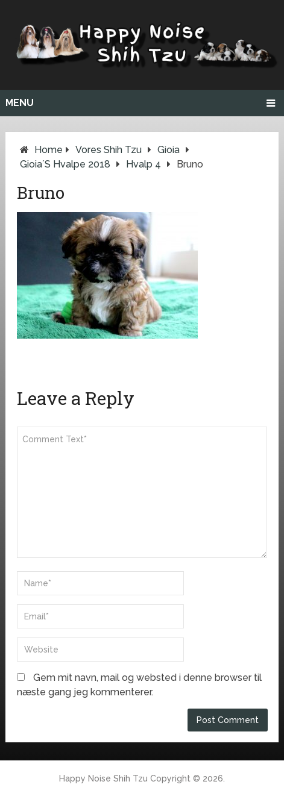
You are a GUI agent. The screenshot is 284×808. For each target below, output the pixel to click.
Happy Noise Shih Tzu (103, 778)
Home (48, 149)
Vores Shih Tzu (108, 149)
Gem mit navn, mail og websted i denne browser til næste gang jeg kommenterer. (139, 685)
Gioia (168, 149)
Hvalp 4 (143, 164)
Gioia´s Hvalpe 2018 (65, 164)
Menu (19, 102)
